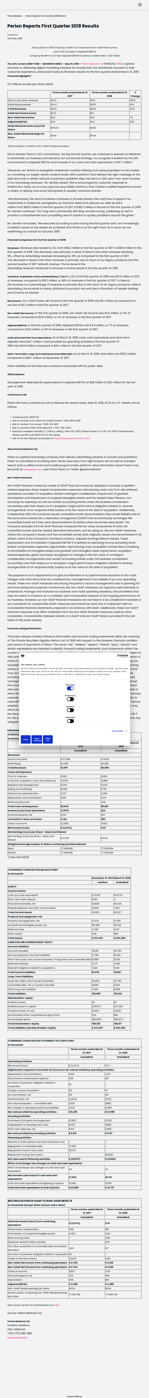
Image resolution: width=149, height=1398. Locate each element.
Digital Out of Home (85, 1293)
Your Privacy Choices (64, 1387)
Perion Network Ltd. (92, 61)
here (56, 1168)
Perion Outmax (83, 1289)
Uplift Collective (15, 1344)
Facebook (81, 1365)
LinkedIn (80, 1357)
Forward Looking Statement (20, 1321)
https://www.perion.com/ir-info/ (72, 375)
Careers (11, 1293)
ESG (9, 1336)
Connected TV (83, 1281)
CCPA (104, 1387)
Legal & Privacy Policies (88, 1387)
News (10, 1285)
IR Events (11, 1317)
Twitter (79, 1369)
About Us (11, 1281)
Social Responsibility (17, 1340)
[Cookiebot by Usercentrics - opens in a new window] (117, 673)
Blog (9, 1289)
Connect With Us (74, 1246)
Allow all (110, 723)
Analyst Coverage (16, 1312)
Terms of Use (117, 1387)
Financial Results (15, 1304)
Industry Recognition (17, 1348)
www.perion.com (98, 398)
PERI (116, 61)
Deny (38, 723)
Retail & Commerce (85, 1285)
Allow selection (74, 723)
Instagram (81, 1361)
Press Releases (14, 16)
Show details (117, 716)
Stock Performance (17, 1308)
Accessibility (132, 1387)
